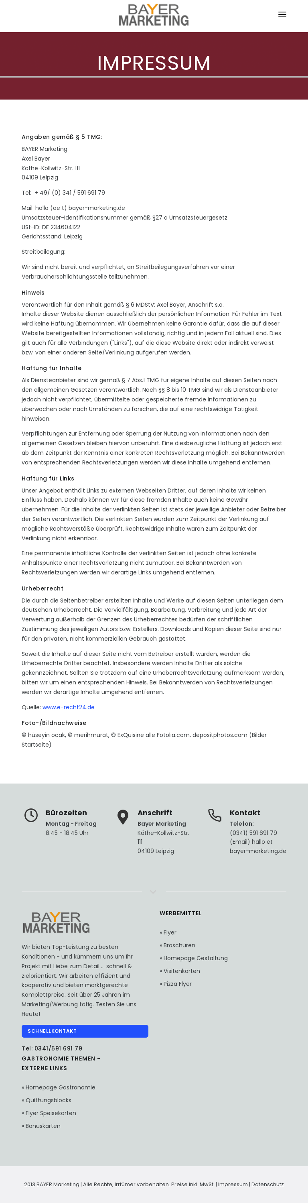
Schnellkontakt (52, 1031)
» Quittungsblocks (46, 1100)
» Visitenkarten (180, 971)
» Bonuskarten (41, 1126)
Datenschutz (267, 1184)
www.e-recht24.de (69, 707)
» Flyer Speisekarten (49, 1113)
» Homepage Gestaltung (194, 958)
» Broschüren (177, 945)
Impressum (233, 1184)
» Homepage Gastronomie (58, 1087)
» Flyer (168, 932)
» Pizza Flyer (176, 984)
